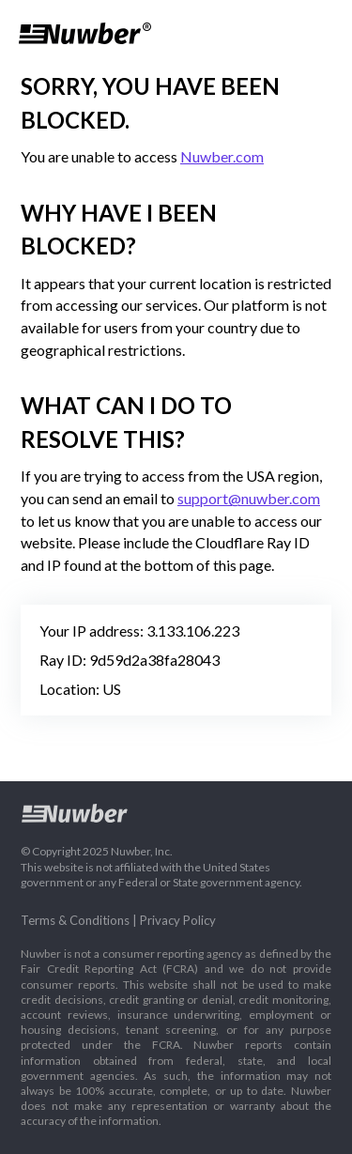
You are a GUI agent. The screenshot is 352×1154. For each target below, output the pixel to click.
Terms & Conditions (75, 920)
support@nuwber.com (248, 498)
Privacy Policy (178, 920)
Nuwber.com (222, 156)
